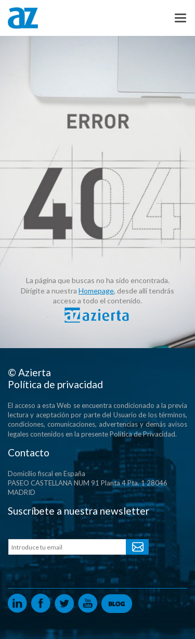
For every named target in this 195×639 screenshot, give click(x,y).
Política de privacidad (55, 384)
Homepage (96, 290)
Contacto (28, 452)
